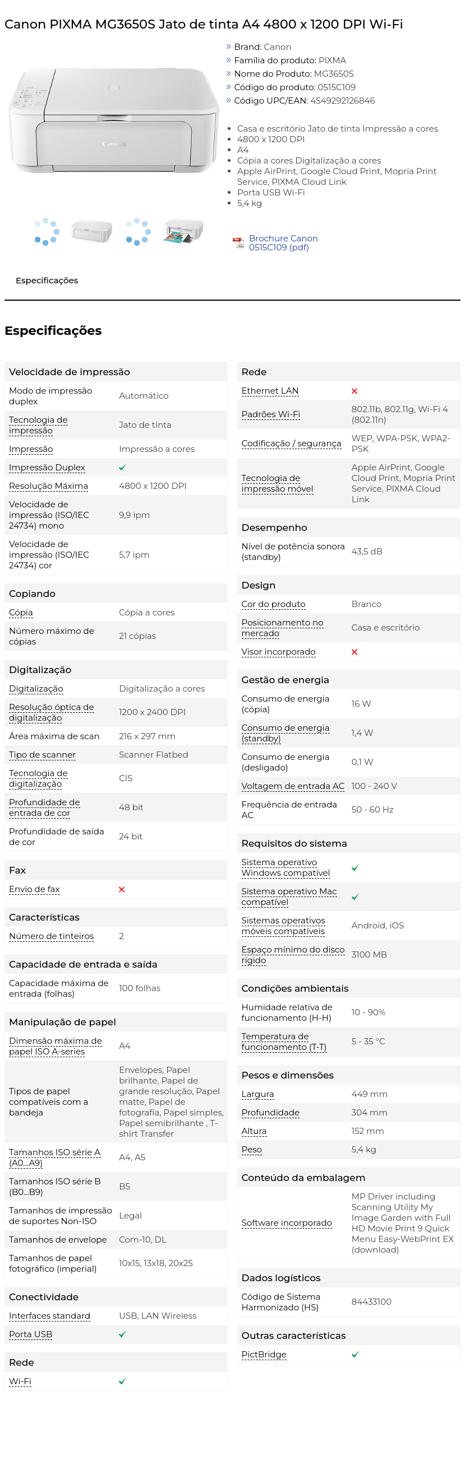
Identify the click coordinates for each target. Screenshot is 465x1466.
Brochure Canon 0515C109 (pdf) (283, 243)
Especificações (47, 280)
